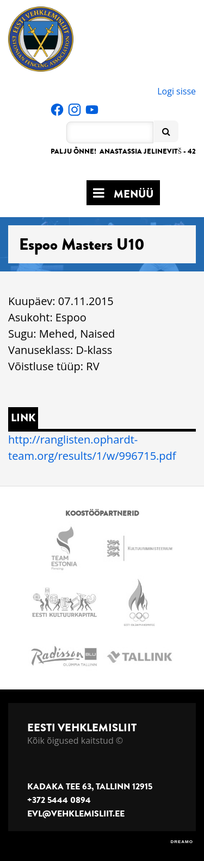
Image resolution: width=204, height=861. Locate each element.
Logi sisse (176, 91)
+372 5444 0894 (59, 800)
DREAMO (181, 841)
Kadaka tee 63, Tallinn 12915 (89, 786)
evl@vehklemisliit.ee (76, 813)
